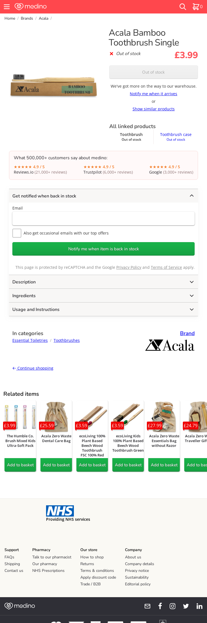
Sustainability (137, 577)
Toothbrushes (67, 340)
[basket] (197, 6)
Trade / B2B (90, 584)
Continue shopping (32, 368)
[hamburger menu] (6, 7)
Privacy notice (137, 570)
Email (17, 208)
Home (9, 18)
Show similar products (154, 109)
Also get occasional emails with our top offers (60, 233)
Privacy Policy (128, 267)
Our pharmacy (44, 564)
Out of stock (153, 72)
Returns (87, 564)
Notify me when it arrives (153, 93)
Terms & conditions (97, 570)
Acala (43, 18)
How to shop (92, 557)
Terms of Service (166, 267)
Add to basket (20, 465)
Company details (139, 564)
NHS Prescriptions (48, 570)
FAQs (9, 557)
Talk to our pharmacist (51, 557)
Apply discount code (98, 577)
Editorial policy (138, 584)
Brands (27, 18)
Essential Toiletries (30, 340)
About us (133, 557)
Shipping (12, 564)
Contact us (13, 570)
